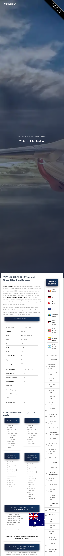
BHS (22, 351)
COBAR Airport (52, 438)
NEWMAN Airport (53, 510)
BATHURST (24, 339)
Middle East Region (54, 322)
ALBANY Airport (52, 359)
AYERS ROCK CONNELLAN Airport (51, 366)
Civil (22, 364)
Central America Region (54, 346)
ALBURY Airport (52, 467)
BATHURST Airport (26, 327)
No (21, 355)
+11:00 (22, 343)
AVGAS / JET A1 (28, 381)
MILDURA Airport (52, 484)
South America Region (54, 338)
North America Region (54, 330)
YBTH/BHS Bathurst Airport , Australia (16, 297)
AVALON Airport (52, 462)
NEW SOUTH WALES (26, 335)
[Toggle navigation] (59, 4)
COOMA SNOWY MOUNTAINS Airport (52, 451)
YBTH (22, 347)
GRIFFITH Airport (52, 457)
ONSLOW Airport (52, 515)
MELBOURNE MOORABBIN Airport (51, 497)
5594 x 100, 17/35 (28, 369)
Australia (23, 331)
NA (24, 373)
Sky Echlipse (9, 286)
